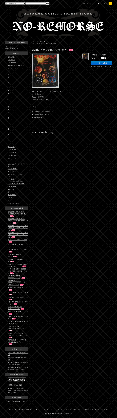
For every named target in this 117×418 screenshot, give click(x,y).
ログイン (8, 46)
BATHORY (43, 42)
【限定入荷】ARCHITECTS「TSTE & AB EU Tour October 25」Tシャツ (18, 235)
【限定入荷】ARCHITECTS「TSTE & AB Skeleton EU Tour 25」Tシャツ (18, 228)
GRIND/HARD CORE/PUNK (16, 184)
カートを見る (106, 3)
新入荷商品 (11, 147)
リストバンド (12, 158)
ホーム (11, 409)
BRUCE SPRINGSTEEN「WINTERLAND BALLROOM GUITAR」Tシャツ (16, 283)
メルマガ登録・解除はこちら (16, 401)
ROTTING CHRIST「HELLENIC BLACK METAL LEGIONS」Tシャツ (17, 271)
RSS (102, 409)
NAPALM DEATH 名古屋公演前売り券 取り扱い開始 (18, 364)
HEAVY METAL (12, 195)
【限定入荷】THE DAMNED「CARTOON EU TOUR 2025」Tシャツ (18, 221)
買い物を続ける (39, 118)
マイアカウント (90, 3)
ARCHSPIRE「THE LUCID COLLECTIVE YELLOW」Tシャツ (17, 335)
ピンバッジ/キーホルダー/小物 (46, 44)
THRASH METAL (12, 169)
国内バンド (11, 192)
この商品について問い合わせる (43, 111)
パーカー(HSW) (12, 155)
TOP (33, 42)
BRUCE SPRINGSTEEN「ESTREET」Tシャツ (17, 277)
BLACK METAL (12, 186)
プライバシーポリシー (42, 409)
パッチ (10, 161)
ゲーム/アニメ (12, 68)
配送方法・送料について (73, 409)
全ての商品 (11, 57)
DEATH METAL (12, 172)
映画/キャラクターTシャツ (16, 65)
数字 (9, 71)
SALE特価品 (11, 60)
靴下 (9, 200)
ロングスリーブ (12, 153)
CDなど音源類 (12, 63)
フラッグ (10, 197)
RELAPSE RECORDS (13, 203)
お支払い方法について (58, 409)
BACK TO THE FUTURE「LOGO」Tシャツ (16, 308)
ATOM (106, 409)
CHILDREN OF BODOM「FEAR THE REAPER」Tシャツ (17, 265)
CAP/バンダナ (12, 150)
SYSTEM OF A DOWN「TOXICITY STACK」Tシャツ (18, 322)
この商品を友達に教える (41, 114)
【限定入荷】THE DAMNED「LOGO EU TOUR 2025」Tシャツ (18, 214)
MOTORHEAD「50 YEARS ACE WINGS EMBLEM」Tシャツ (17, 342)
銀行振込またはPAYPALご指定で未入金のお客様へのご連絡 (18, 369)
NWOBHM (11, 189)
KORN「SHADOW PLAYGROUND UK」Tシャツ (16, 328)
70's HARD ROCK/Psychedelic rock (15, 180)
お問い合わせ (30, 409)
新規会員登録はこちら (12, 48)
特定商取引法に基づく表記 (91, 409)
